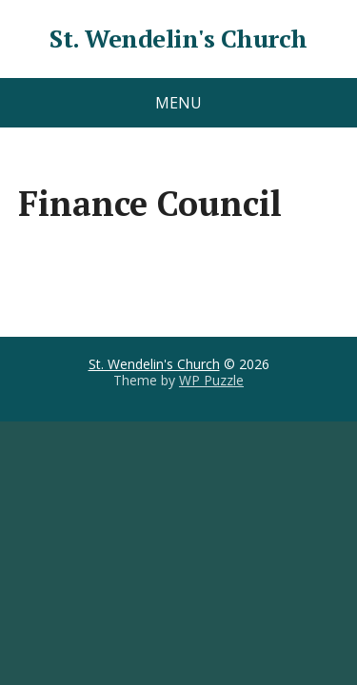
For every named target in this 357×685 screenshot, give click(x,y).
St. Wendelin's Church (178, 39)
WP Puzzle (211, 380)
